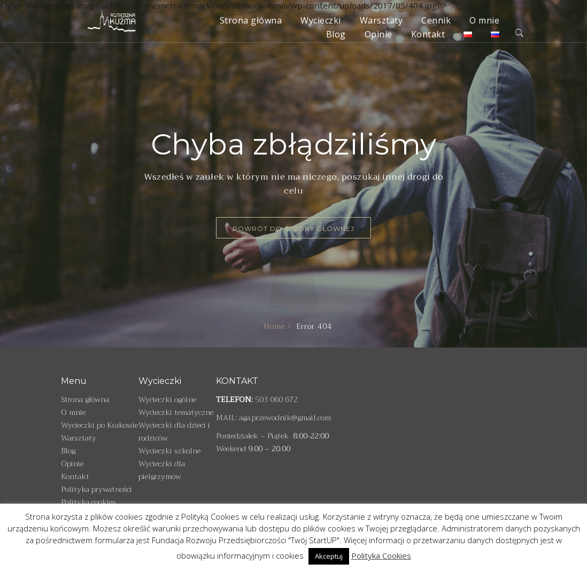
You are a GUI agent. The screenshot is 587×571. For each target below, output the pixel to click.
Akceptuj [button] (329, 556)
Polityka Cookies (381, 555)
